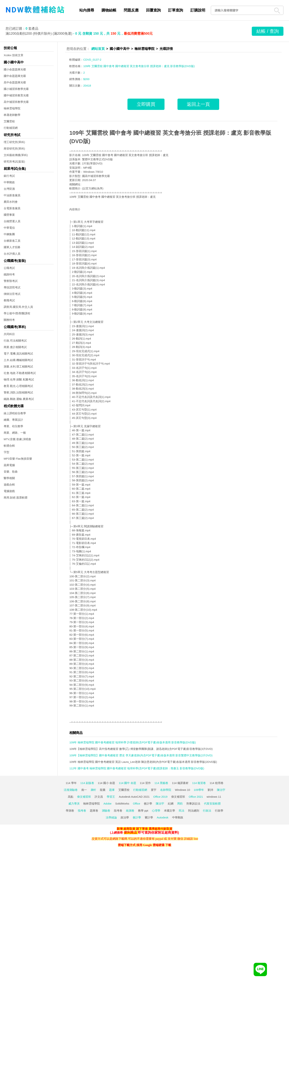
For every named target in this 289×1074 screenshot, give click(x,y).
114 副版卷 (87, 783)
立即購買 (146, 104)
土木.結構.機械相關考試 (18, 360)
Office (136, 803)
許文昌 (99, 796)
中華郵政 (9, 182)
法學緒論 (111, 817)
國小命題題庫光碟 (15, 69)
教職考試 (9, 300)
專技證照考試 (12, 287)
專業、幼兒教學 (13, 426)
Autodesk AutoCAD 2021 (134, 796)
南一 (84, 789)
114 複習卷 (199, 783)
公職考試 (9, 267)
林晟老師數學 (12, 114)
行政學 (219, 810)
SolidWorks (122, 803)
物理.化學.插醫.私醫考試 (19, 379)
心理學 (156, 810)
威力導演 (73, 803)
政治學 (125, 817)
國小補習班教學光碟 (16, 88)
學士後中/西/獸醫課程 (17, 313)
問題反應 (131, 10)
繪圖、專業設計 (13, 419)
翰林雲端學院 (12, 108)
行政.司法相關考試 (15, 340)
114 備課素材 (180, 783)
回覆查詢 (153, 10)
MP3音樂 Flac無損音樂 (18, 458)
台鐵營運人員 (12, 221)
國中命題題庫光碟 (15, 75)
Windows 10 (182, 789)
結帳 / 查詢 (267, 31)
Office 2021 (196, 796)
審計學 (149, 817)
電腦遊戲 (9, 491)
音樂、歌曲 (11, 471)
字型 (6, 452)
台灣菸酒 (9, 188)
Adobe (108, 803)
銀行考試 (9, 175)
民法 (181, 810)
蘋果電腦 (9, 465)
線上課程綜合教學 (15, 413)
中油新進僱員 (12, 195)
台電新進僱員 (12, 208)
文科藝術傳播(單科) (16, 155)
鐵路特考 (9, 274)
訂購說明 (197, 10)
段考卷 (118, 810)
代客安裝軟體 (212, 803)
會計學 (148, 803)
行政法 (207, 810)
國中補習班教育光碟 (16, 95)
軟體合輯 (9, 445)
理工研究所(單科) (14, 142)
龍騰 (102, 789)
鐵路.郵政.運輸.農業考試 (19, 399)
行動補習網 (11, 127)
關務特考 (9, 319)
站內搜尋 (86, 10)
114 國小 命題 (106, 783)
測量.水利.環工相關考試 (18, 366)
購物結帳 (109, 10)
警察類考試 (11, 280)
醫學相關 (9, 478)
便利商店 (130, 832)
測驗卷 (106, 810)
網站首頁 (98, 49)
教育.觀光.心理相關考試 (18, 386)
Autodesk (162, 817)
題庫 (112, 789)
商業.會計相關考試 (15, 347)
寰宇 (153, 789)
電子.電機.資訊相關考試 (18, 353)
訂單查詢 (175, 10)
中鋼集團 (9, 234)
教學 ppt (143, 810)
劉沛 (210, 789)
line (196, 838)
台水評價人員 (12, 253)
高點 (70, 796)
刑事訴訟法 (193, 803)
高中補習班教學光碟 (16, 101)
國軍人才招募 (12, 247)
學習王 (111, 796)
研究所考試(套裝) (14, 161)
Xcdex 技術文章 (13, 55)
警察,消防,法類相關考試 (18, 392)
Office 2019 (160, 796)
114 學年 (71, 783)
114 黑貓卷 (161, 783)
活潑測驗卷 (71, 789)
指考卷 (82, 810)
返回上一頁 (198, 104)
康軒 (93, 789)
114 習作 (145, 783)
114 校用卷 (216, 783)
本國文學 (169, 810)
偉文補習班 (84, 796)
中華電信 (9, 227)
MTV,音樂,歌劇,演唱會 (17, 439)
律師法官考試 (12, 293)
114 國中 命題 (127, 783)
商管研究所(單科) (14, 148)
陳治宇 (221, 789)
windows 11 (214, 796)
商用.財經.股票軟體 (15, 497)
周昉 (180, 803)
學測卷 (70, 810)
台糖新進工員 (12, 240)
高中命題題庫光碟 (15, 82)
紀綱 (170, 803)
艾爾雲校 (9, 121)
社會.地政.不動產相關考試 (20, 373)
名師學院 (165, 789)
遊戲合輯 (9, 484)
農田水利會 (11, 201)
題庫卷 (94, 810)
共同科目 (9, 334)
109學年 (199, 789)
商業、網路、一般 (15, 432)
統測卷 (130, 810)
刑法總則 (193, 810)
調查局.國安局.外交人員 (18, 306)
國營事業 (9, 214)
